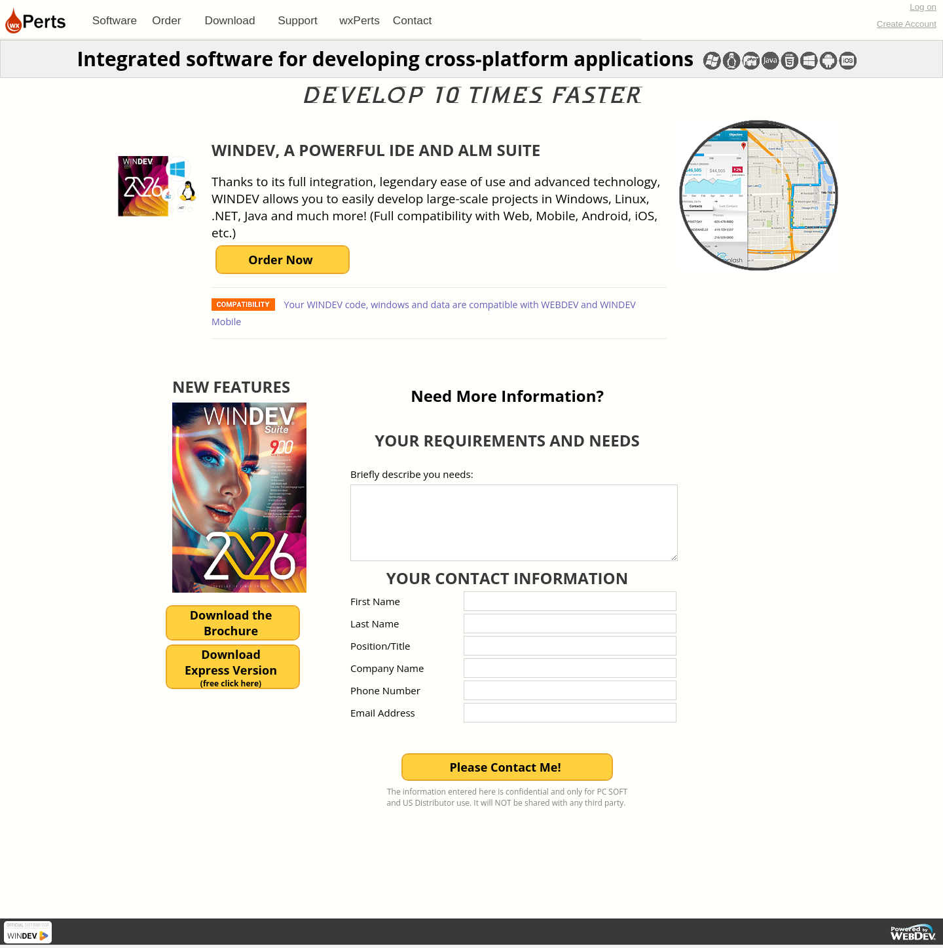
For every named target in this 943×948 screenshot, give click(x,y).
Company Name (387, 668)
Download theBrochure (231, 623)
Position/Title (380, 645)
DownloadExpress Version (231, 667)
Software (114, 20)
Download (229, 20)
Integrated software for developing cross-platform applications (385, 58)
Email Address (382, 712)
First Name (375, 601)
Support (298, 20)
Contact (412, 20)
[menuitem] (114, 20)
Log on (923, 7)
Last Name (374, 623)
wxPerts (359, 20)
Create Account (906, 24)
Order (166, 20)
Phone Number (385, 690)
